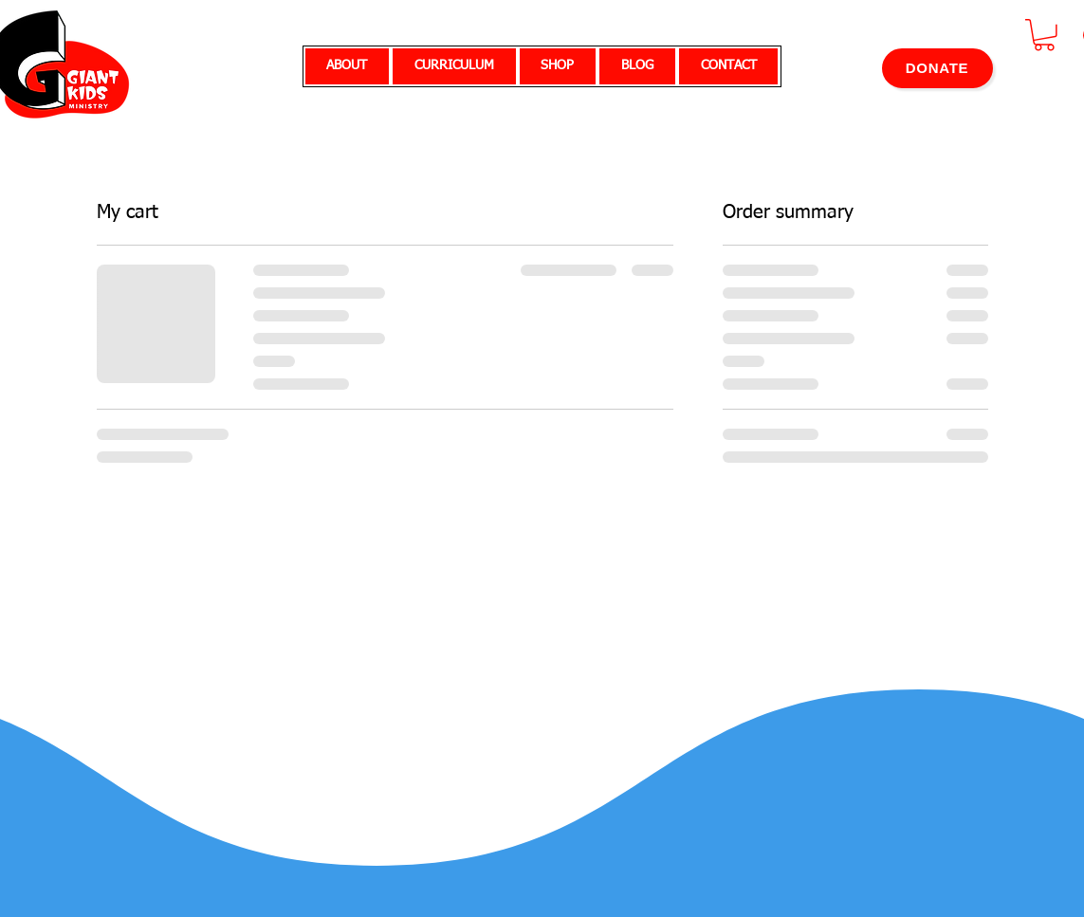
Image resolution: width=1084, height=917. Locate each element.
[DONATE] (937, 68)
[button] (1044, 35)
